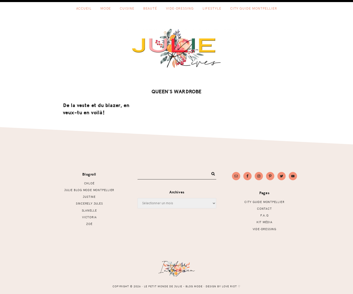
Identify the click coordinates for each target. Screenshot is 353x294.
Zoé (89, 224)
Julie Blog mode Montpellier (89, 190)
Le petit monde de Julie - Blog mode (176, 48)
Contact (264, 208)
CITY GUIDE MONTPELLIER (264, 202)
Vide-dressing (264, 229)
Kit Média (264, 222)
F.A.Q (264, 215)
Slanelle (89, 210)
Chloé (89, 183)
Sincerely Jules (89, 203)
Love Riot (229, 286)
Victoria (89, 217)
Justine (89, 197)
